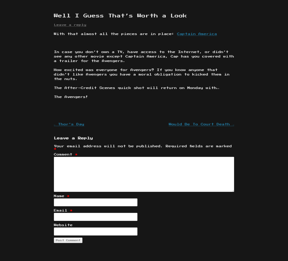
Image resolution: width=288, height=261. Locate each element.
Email (63, 210)
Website (63, 225)
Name (62, 196)
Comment (66, 154)
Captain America (197, 34)
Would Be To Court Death (201, 124)
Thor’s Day (69, 124)
